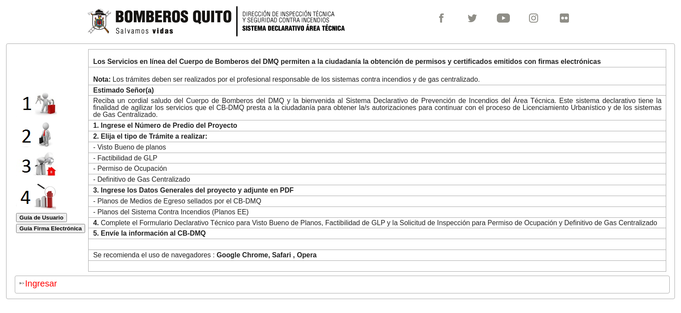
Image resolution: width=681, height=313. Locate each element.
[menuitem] (445, 19)
